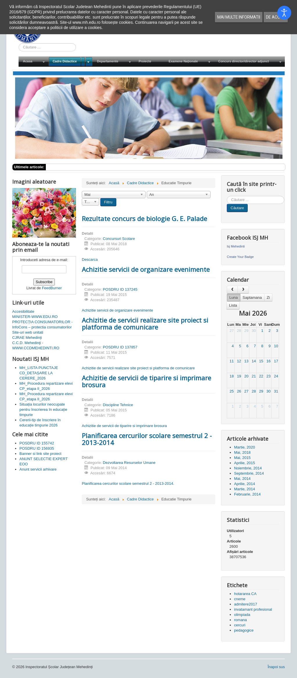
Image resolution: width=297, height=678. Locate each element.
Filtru (108, 202)
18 (231, 376)
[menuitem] (33, 62)
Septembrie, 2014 (249, 473)
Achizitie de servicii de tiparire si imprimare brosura (146, 381)
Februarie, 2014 (247, 494)
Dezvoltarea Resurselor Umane (129, 462)
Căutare (237, 208)
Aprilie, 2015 (244, 463)
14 (254, 361)
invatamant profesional (253, 609)
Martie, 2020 (244, 447)
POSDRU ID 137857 (120, 347)
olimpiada (242, 614)
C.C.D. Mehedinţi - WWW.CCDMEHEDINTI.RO (35, 345)
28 (239, 330)
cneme (239, 599)
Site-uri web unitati (27, 332)
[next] (243, 290)
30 (254, 330)
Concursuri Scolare (119, 238)
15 (261, 361)
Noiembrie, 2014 (248, 468)
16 (269, 361)
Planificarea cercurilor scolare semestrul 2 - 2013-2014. (128, 483)
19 (239, 376)
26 (239, 391)
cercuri (239, 625)
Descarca (90, 259)
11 (231, 361)
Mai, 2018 (242, 452)
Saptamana (252, 297)
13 (246, 361)
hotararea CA (245, 594)
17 (276, 361)
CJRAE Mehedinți (27, 337)
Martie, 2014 (244, 489)
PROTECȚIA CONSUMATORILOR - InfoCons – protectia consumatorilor (42, 324)
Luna (233, 297)
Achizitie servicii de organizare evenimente (146, 269)
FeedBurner (52, 288)
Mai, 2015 (242, 457)
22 (261, 376)
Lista (233, 305)
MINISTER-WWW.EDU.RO (35, 316)
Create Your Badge (240, 256)
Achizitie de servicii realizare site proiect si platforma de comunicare (145, 323)
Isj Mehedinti (236, 246)
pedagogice (243, 630)
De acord (275, 17)
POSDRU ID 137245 (120, 289)
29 (246, 330)
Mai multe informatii (238, 17)
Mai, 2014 (242, 478)
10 (276, 346)
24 (276, 376)
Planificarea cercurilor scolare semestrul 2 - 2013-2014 (147, 439)
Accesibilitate (23, 311)
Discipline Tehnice (118, 405)
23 (269, 376)
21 (254, 376)
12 (239, 361)
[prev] (232, 290)
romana (240, 620)
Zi (268, 297)
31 (276, 391)
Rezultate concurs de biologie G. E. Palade (144, 218)
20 (246, 376)
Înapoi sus (276, 667)
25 (231, 391)
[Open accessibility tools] (284, 13)
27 (231, 330)
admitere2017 (245, 604)
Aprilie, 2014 (244, 484)
